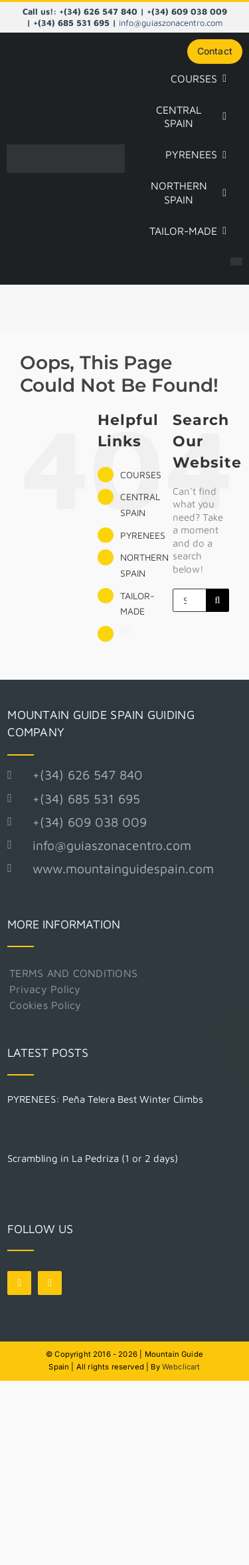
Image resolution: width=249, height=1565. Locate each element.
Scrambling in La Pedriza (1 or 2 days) (92, 1158)
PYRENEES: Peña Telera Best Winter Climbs (105, 1099)
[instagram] (50, 1283)
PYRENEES (142, 535)
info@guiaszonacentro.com (170, 22)
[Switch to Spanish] (236, 262)
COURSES (140, 474)
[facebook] (19, 1283)
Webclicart (181, 1366)
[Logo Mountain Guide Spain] (66, 149)
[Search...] (189, 600)
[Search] (217, 600)
